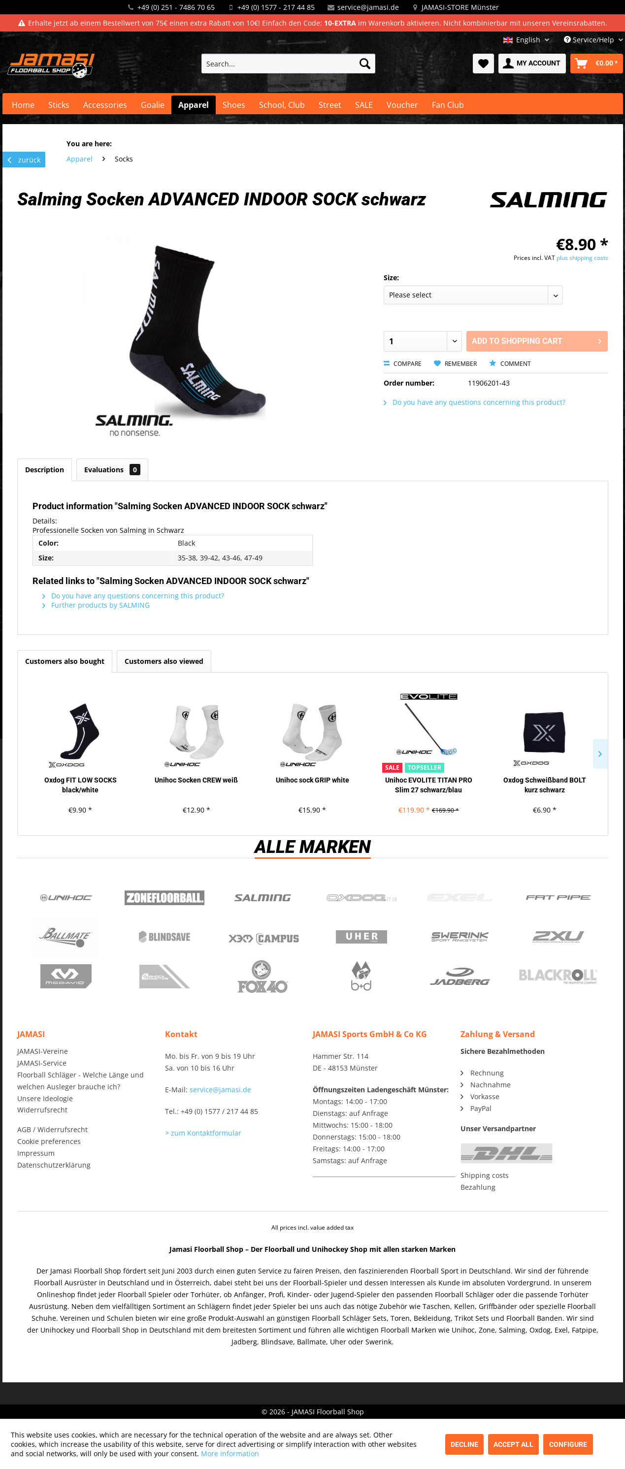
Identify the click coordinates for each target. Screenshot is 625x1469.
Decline (464, 1444)
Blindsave (164, 937)
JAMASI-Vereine (42, 1051)
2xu (558, 937)
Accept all (513, 1444)
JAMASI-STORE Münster (460, 7)
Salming (263, 897)
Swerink (460, 937)
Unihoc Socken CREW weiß (196, 780)
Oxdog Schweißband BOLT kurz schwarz (544, 785)
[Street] (330, 105)
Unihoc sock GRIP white (312, 780)
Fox (263, 976)
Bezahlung (478, 1187)
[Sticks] (58, 105)
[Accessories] (105, 105)
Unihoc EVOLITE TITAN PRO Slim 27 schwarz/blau (428, 785)
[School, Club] (282, 105)
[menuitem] (288, 63)
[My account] (532, 63)
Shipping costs (485, 1175)
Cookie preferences (49, 1141)
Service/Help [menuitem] (590, 39)
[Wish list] (483, 63)
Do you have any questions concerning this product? (474, 402)
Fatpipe (558, 897)
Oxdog (361, 897)
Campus (263, 937)
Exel (460, 897)
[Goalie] (152, 105)
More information (230, 1453)
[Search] (365, 63)
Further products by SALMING (96, 605)
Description (44, 469)
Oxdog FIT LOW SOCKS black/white (80, 785)
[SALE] (364, 105)
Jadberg (460, 976)
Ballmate (66, 937)
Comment (510, 363)
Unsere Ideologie (45, 1098)
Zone (164, 897)
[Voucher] (402, 105)
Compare (403, 363)
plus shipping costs (582, 258)
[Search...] (288, 63)
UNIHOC (66, 897)
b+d (361, 976)
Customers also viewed (164, 661)
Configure (568, 1444)
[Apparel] (193, 105)
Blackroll (558, 976)
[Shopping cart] (596, 63)
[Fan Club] (448, 105)
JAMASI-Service (41, 1063)
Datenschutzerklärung (54, 1165)
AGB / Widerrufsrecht (52, 1129)
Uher (361, 937)
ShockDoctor (164, 976)
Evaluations (112, 469)
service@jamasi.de (368, 7)
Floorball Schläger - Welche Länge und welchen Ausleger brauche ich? (80, 1080)
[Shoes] (234, 105)
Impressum (36, 1153)
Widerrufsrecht (42, 1109)
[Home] (23, 105)
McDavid (66, 976)
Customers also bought (64, 661)
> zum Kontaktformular (203, 1133)
